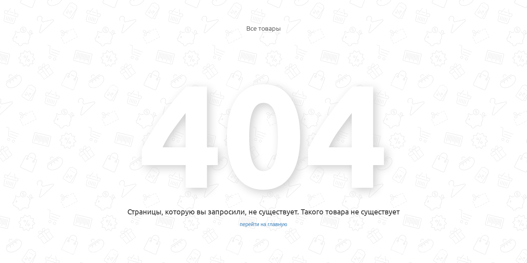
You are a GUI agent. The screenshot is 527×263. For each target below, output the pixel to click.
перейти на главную (263, 224)
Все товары (263, 28)
